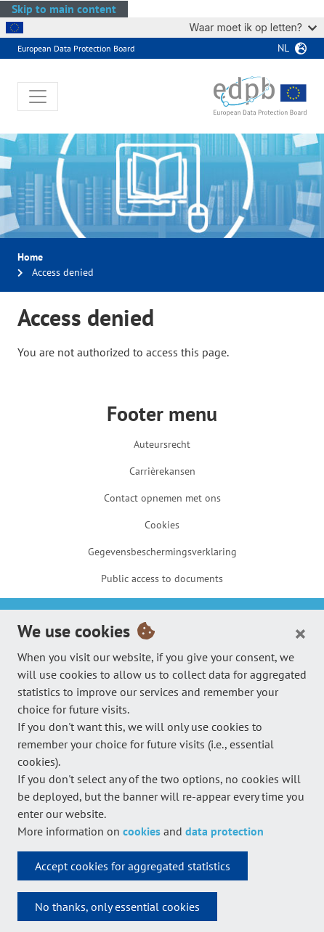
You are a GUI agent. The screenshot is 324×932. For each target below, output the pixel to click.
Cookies (162, 524)
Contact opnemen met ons (162, 497)
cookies (142, 831)
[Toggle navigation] (37, 96)
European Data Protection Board (75, 48)
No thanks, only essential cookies (117, 906)
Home (30, 256)
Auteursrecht (162, 444)
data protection (224, 831)
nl (283, 47)
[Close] (300, 633)
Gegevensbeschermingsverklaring (162, 551)
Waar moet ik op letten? (253, 27)
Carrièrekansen (162, 471)
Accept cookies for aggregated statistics (132, 866)
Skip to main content (64, 8)
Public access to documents (162, 578)
